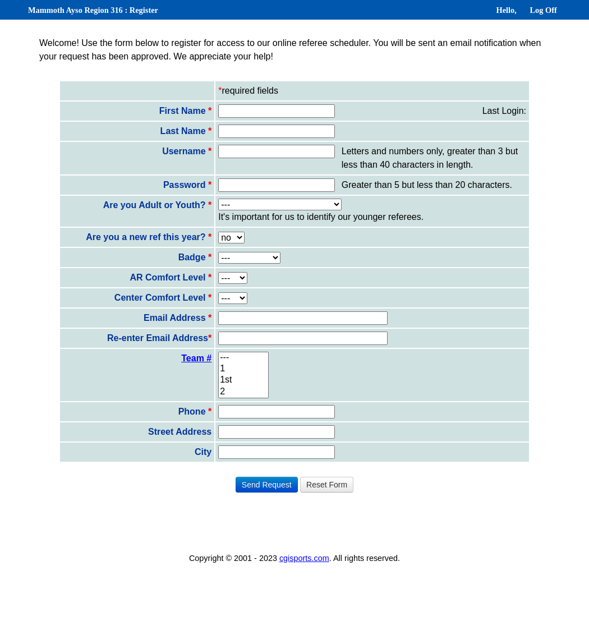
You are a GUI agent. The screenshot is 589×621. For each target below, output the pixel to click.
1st (243, 380)
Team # (196, 358)
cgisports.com (304, 558)
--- (243, 358)
